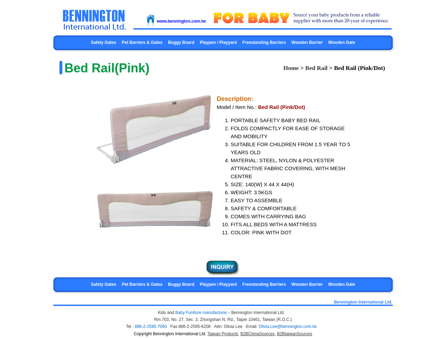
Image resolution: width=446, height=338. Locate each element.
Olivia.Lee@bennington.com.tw (287, 326)
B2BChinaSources (257, 333)
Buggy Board (181, 42)
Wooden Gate (341, 42)
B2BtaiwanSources (294, 333)
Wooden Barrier (307, 42)
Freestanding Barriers (264, 42)
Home (291, 68)
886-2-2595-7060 (151, 326)
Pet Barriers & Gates (142, 42)
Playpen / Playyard (218, 42)
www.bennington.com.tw (181, 21)
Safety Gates (103, 42)
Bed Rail (316, 68)
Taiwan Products (222, 333)
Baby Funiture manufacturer (201, 312)
